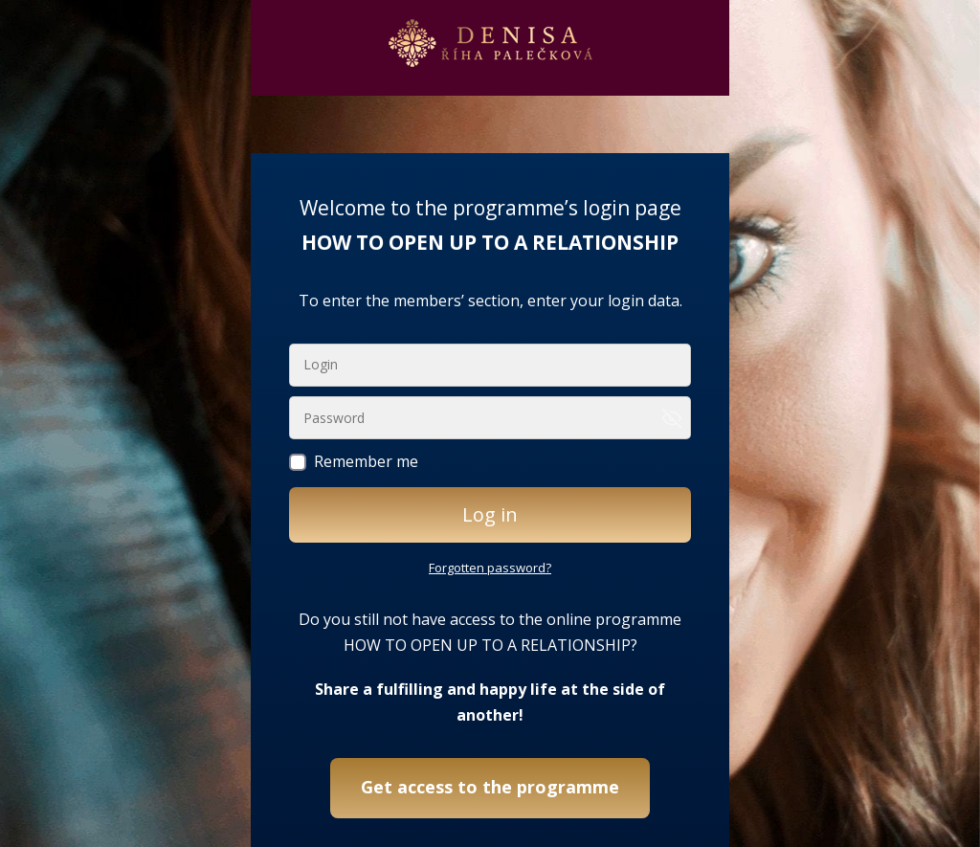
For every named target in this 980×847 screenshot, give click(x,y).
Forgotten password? (490, 567)
